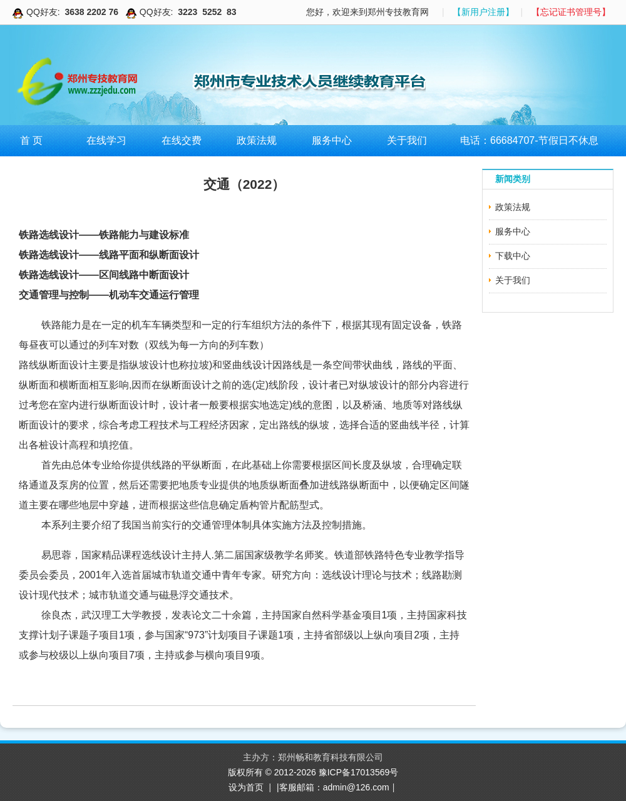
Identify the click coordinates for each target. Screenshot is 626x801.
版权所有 (246, 772)
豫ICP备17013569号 (359, 772)
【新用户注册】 (483, 12)
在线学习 (106, 140)
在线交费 (182, 140)
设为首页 (246, 787)
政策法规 (257, 140)
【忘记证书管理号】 (570, 12)
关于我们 (407, 140)
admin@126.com (356, 787)
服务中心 (332, 140)
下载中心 (512, 256)
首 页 (31, 140)
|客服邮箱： (300, 787)
